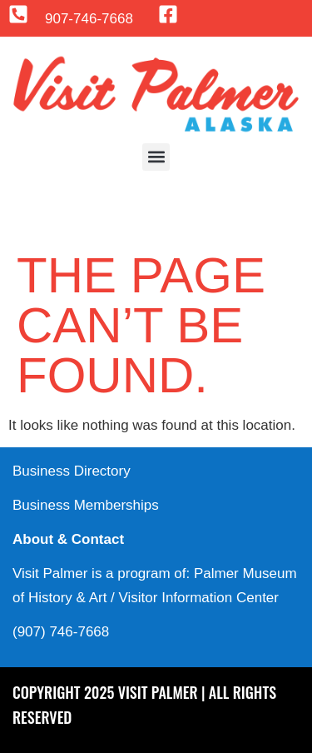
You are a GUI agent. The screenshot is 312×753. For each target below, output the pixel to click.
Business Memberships (85, 505)
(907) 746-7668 (60, 632)
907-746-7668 (89, 19)
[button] (156, 157)
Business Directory (71, 471)
